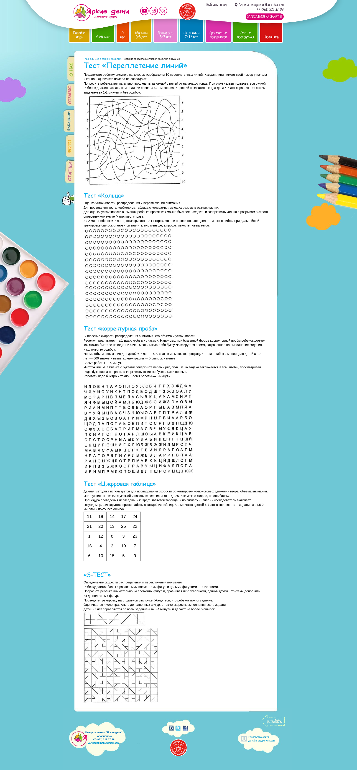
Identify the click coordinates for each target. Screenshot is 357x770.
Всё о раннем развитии (108, 58)
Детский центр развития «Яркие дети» (101, 12)
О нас (122, 35)
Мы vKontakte (163, 11)
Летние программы (245, 35)
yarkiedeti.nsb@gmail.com (104, 742)
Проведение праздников (218, 35)
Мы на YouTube (144, 11)
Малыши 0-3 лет (141, 35)
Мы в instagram (153, 11)
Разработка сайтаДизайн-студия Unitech (261, 739)
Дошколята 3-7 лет (165, 35)
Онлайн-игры (79, 35)
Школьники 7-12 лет (191, 35)
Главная (88, 58)
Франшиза (271, 37)
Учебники (103, 37)
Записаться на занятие (264, 16)
